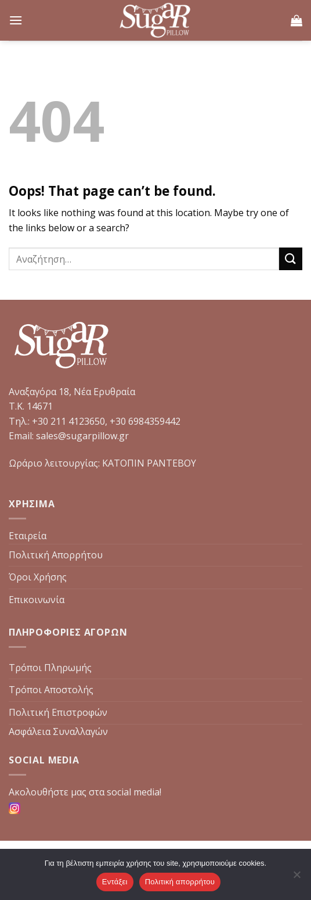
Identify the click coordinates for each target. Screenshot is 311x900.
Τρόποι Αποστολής (51, 689)
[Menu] (16, 20)
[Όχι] (296, 878)
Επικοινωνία (36, 599)
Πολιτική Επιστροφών (58, 712)
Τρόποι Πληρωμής (50, 667)
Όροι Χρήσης (38, 577)
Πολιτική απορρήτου (180, 881)
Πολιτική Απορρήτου (56, 554)
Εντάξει (115, 881)
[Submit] (290, 259)
